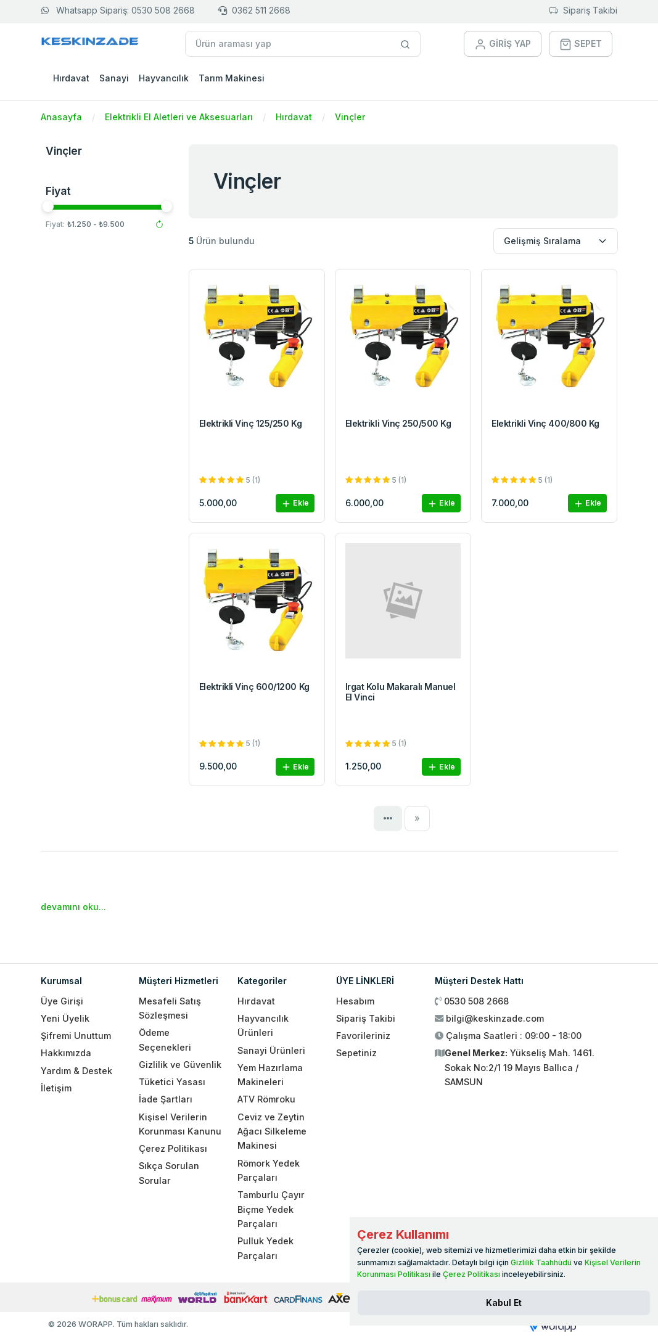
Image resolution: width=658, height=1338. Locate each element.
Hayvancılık (164, 78)
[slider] (48, 206)
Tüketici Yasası (172, 1082)
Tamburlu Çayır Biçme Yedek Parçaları (271, 1209)
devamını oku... (73, 906)
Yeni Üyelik (65, 1018)
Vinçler (350, 117)
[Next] (417, 818)
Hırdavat (71, 78)
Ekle (295, 503)
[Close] (504, 1303)
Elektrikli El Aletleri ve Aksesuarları (179, 117)
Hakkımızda (66, 1053)
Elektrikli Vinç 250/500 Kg (398, 423)
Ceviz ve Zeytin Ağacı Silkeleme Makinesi (271, 1131)
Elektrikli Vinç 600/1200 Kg (254, 686)
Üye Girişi (62, 1001)
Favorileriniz (363, 1035)
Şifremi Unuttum (76, 1035)
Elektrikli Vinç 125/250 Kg (250, 423)
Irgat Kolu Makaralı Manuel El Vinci (400, 691)
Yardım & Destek (76, 1070)
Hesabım (355, 1001)
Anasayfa (61, 117)
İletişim (56, 1088)
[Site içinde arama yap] (405, 44)
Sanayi (114, 78)
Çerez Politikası (173, 1148)
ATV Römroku (266, 1099)
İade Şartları (165, 1099)
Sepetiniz (356, 1053)
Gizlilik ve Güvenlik (180, 1064)
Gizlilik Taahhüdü (541, 1262)
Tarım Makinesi (232, 78)
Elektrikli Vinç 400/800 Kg (545, 423)
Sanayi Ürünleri (271, 1050)
